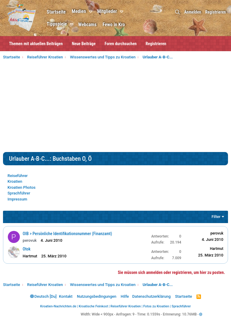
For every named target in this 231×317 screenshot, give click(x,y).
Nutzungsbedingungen (96, 296)
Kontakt (65, 296)
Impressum (17, 199)
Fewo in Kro (114, 24)
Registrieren (156, 43)
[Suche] (177, 12)
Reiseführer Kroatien (126, 306)
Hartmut (216, 249)
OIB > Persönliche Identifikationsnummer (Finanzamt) (67, 233)
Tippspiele (57, 24)
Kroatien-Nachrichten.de (58, 306)
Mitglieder (107, 11)
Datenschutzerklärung (151, 296)
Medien (79, 11)
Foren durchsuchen (121, 43)
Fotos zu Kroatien (156, 306)
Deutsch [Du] (43, 296)
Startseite (56, 12)
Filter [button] (215, 216)
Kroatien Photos (21, 187)
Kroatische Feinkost (93, 306)
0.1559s (153, 314)
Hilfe (125, 296)
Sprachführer (19, 193)
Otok (27, 249)
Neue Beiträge (84, 43)
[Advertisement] (115, 107)
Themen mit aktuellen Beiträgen (36, 43)
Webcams (88, 24)
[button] (92, 11)
